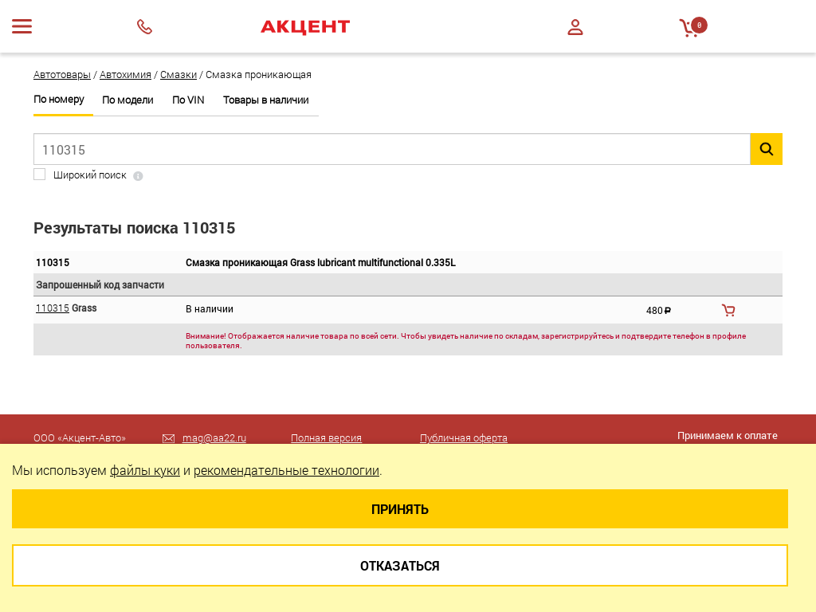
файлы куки (145, 469)
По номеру (58, 99)
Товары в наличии (265, 100)
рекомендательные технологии (286, 469)
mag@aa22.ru (214, 437)
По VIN (188, 100)
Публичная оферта (464, 437)
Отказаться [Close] (400, 565)
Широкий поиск (90, 175)
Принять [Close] (400, 508)
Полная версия (326, 437)
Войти (575, 27)
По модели (127, 100)
